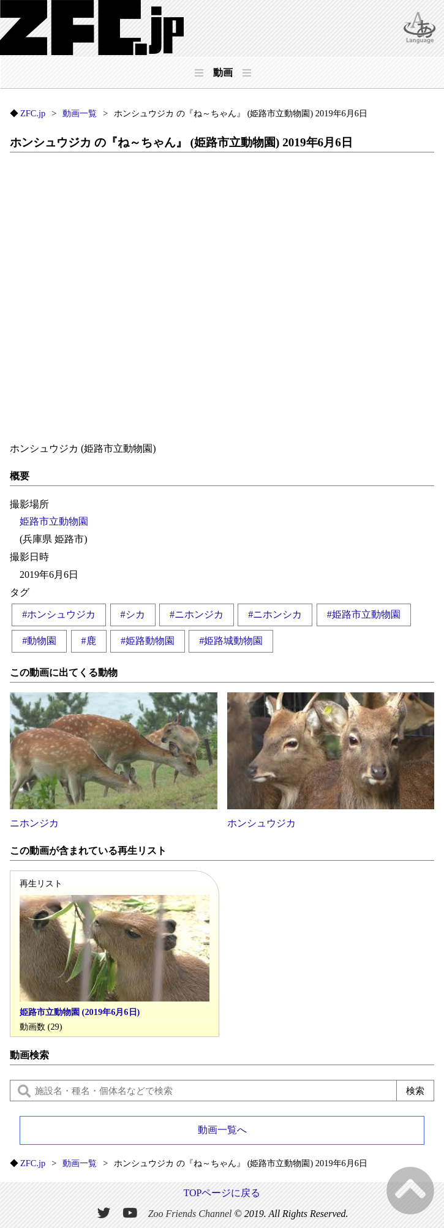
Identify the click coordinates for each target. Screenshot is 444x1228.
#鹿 (88, 640)
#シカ (133, 614)
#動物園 (39, 640)
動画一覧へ (222, 1130)
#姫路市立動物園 (364, 614)
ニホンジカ (113, 760)
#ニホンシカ (275, 614)
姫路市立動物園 (54, 521)
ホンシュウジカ (331, 760)
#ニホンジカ (197, 614)
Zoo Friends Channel (190, 1213)
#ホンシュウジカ (59, 614)
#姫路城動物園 (231, 640)
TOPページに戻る (222, 1193)
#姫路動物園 (148, 640)
